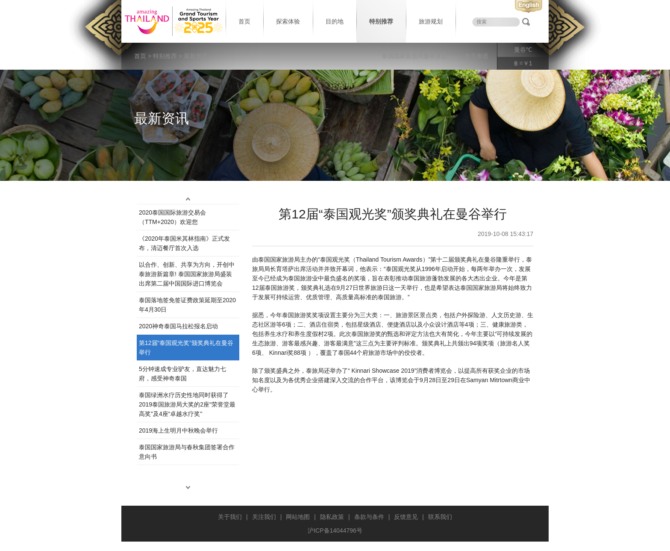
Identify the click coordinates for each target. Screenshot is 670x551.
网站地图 (298, 516)
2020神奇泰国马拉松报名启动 (178, 326)
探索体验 (288, 21)
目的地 (335, 21)
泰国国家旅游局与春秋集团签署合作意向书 (187, 452)
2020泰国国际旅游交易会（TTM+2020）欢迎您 (172, 217)
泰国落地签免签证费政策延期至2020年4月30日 (187, 305)
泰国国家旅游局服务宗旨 (414, 56)
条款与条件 (369, 516)
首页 (244, 21)
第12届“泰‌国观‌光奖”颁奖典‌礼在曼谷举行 (186, 347)
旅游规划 (431, 21)
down (188, 487)
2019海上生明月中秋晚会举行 (178, 430)
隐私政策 (332, 516)
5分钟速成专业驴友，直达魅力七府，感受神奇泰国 (182, 373)
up (188, 199)
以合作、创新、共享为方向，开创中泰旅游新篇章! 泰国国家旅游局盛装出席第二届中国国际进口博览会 (187, 274)
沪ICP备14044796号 (335, 530)
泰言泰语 (476, 56)
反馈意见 (406, 516)
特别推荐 (381, 21)
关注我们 (264, 516)
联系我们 (440, 516)
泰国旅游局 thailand (172, 21)
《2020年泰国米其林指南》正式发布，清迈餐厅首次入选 (184, 243)
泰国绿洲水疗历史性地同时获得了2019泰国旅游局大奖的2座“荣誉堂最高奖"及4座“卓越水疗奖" (187, 404)
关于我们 (230, 516)
